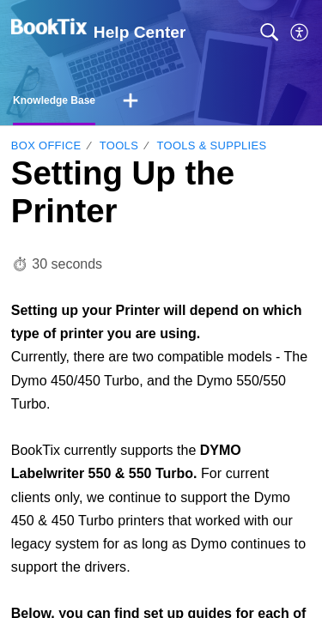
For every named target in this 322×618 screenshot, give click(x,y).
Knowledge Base (54, 100)
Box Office (46, 145)
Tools (119, 145)
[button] (300, 32)
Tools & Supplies (212, 145)
